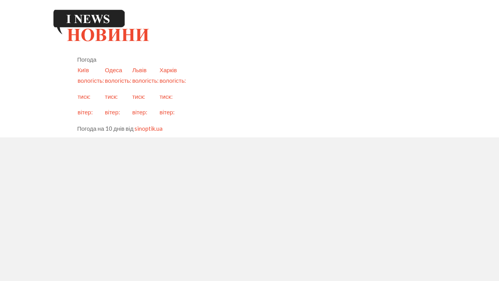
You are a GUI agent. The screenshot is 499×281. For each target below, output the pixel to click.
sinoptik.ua (148, 128)
